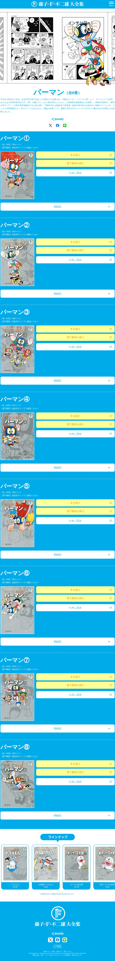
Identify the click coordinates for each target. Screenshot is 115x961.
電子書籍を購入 (75, 163)
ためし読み (75, 172)
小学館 (57, 946)
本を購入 (75, 155)
